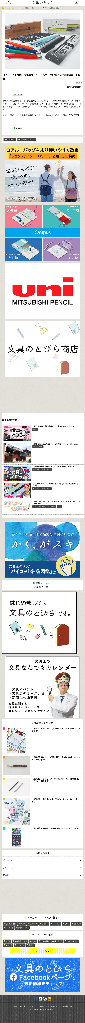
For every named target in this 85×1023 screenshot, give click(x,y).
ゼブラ (67, 924)
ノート (59, 506)
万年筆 (43, 469)
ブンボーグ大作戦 (37, 447)
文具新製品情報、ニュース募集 (57, 1006)
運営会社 (69, 1006)
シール (8, 941)
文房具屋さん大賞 (21, 941)
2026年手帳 (45, 941)
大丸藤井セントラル (35, 101)
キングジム (77, 924)
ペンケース (20, 945)
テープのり (42, 506)
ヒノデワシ (33, 924)
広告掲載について (43, 1006)
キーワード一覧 (41, 951)
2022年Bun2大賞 (59, 101)
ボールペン (40, 860)
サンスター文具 (11, 924)
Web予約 (63, 106)
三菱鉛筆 (45, 924)
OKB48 (33, 941)
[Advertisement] (42, 396)
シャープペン (40, 868)
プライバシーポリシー (31, 1006)
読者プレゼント (72, 941)
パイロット (36, 469)
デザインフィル (51, 506)
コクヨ (35, 506)
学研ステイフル (23, 928)
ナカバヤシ (56, 924)
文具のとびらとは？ (18, 1006)
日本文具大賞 (57, 941)
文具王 (35, 429)
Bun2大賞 (9, 139)
